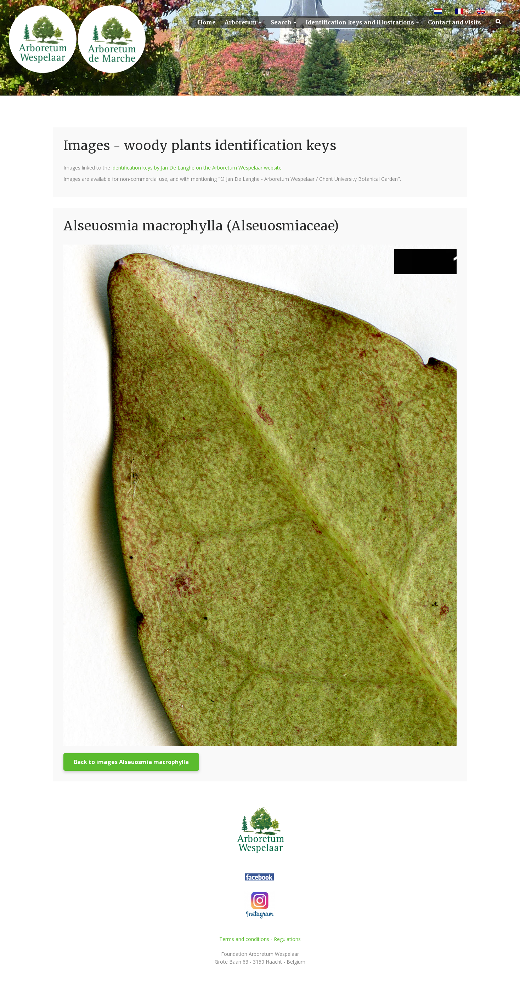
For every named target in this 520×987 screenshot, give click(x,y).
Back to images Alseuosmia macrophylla (131, 762)
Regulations (287, 939)
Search (281, 22)
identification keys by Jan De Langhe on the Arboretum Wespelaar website (197, 167)
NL (447, 11)
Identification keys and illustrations (359, 22)
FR (468, 11)
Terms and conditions (244, 939)
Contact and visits (454, 22)
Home (207, 22)
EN (490, 11)
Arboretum (241, 22)
